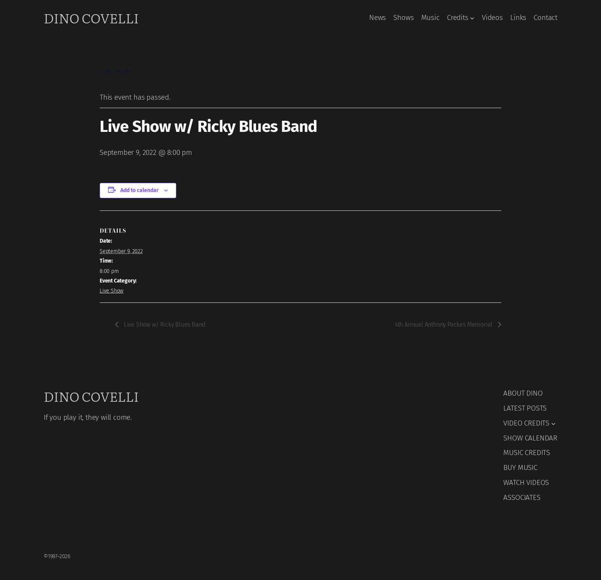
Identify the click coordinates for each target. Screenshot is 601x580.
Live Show (111, 291)
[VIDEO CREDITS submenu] (553, 423)
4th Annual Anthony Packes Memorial (444, 324)
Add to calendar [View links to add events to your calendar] (139, 190)
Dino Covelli (91, 18)
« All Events (115, 71)
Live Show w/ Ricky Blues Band (163, 324)
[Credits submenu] (472, 18)
